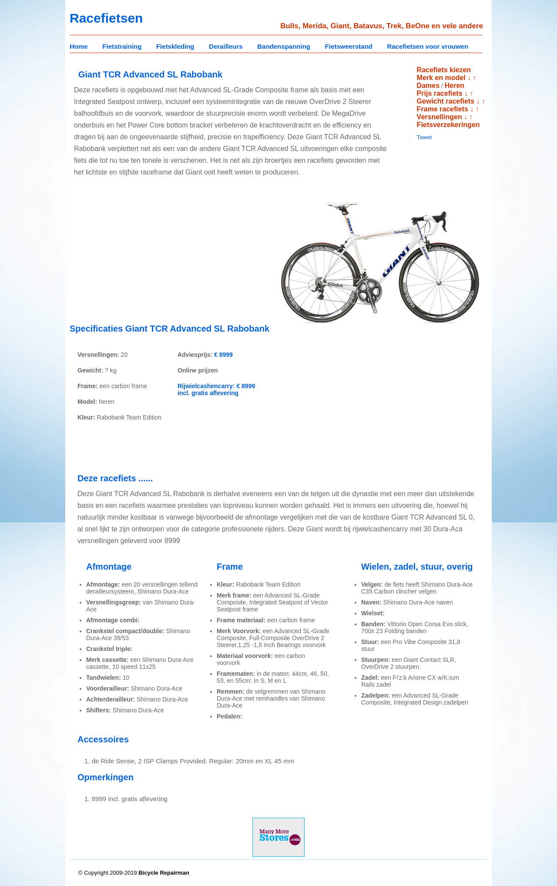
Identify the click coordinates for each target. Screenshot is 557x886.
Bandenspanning (283, 46)
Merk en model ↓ (444, 77)
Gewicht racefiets (446, 101)
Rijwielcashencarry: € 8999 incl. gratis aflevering (216, 389)
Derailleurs (226, 46)
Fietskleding (175, 46)
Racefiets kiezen (444, 70)
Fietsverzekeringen (448, 124)
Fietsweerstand (348, 46)
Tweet (424, 137)
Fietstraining (121, 46)
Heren (454, 85)
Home (79, 46)
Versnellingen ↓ (442, 117)
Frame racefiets (442, 109)
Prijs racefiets (440, 93)
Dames (428, 85)
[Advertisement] (143, 256)
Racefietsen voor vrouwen (427, 46)
